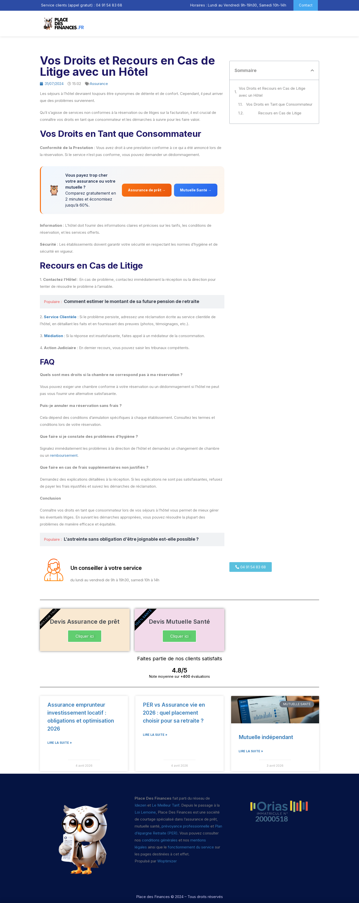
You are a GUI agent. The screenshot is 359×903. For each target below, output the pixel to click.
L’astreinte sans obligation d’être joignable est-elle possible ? (131, 539)
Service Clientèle (60, 316)
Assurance (99, 83)
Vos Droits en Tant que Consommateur (279, 104)
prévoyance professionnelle (185, 826)
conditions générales (160, 840)
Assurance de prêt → (147, 190)
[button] (312, 70)
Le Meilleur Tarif (165, 805)
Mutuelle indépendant (266, 737)
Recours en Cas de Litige (279, 113)
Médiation (53, 335)
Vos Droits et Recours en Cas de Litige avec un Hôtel (272, 92)
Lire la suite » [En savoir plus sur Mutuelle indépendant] (251, 751)
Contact (305, 5)
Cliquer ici (85, 636)
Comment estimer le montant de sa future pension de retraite (131, 301)
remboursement (64, 455)
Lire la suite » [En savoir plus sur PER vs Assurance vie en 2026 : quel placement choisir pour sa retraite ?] (155, 735)
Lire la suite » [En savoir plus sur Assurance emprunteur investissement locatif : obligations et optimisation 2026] (59, 743)
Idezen (140, 805)
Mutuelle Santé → (195, 190)
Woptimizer (167, 861)
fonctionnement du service (191, 847)
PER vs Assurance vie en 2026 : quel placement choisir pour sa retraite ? (174, 713)
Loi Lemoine (145, 812)
